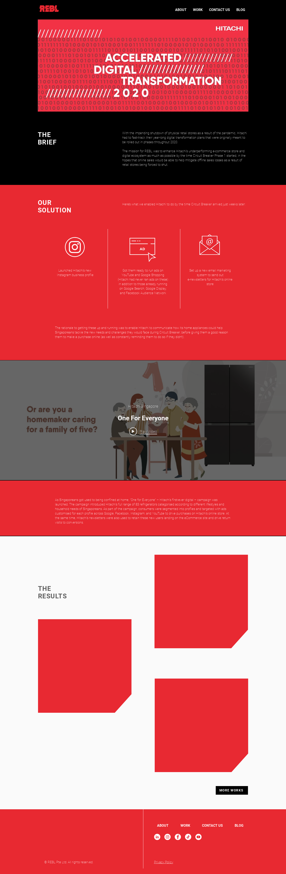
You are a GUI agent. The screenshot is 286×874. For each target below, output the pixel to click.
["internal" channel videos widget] (143, 420)
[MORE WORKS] (232, 790)
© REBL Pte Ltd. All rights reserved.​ (68, 862)
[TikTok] (188, 837)
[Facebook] (178, 837)
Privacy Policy (163, 862)
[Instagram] (167, 837)
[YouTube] (198, 837)
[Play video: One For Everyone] (143, 431)
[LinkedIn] (157, 837)
